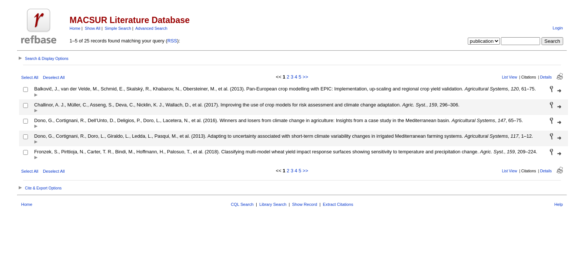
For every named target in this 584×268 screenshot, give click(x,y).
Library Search (272, 204)
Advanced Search (151, 28)
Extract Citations (338, 204)
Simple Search (118, 28)
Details (546, 77)
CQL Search (242, 204)
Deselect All (53, 77)
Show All (93, 28)
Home (75, 28)
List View (509, 77)
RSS (172, 41)
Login (558, 28)
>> (305, 77)
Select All (29, 77)
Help (558, 204)
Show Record (304, 204)
